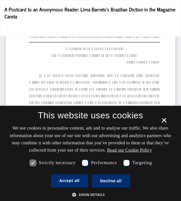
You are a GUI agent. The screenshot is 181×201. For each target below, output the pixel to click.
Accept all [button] (69, 180)
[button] (90, 194)
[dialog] (90, 153)
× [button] (164, 122)
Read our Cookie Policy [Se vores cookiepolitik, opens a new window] (129, 150)
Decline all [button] (111, 180)
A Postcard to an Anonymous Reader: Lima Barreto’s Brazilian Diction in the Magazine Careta (89, 13)
